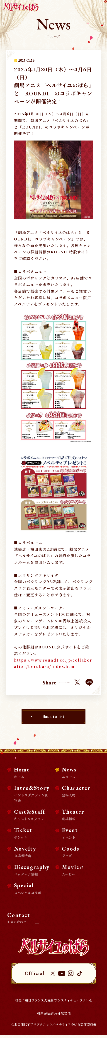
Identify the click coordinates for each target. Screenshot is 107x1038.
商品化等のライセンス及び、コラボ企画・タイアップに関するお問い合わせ (67, 922)
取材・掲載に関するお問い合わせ (64, 913)
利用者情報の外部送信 (54, 1016)
